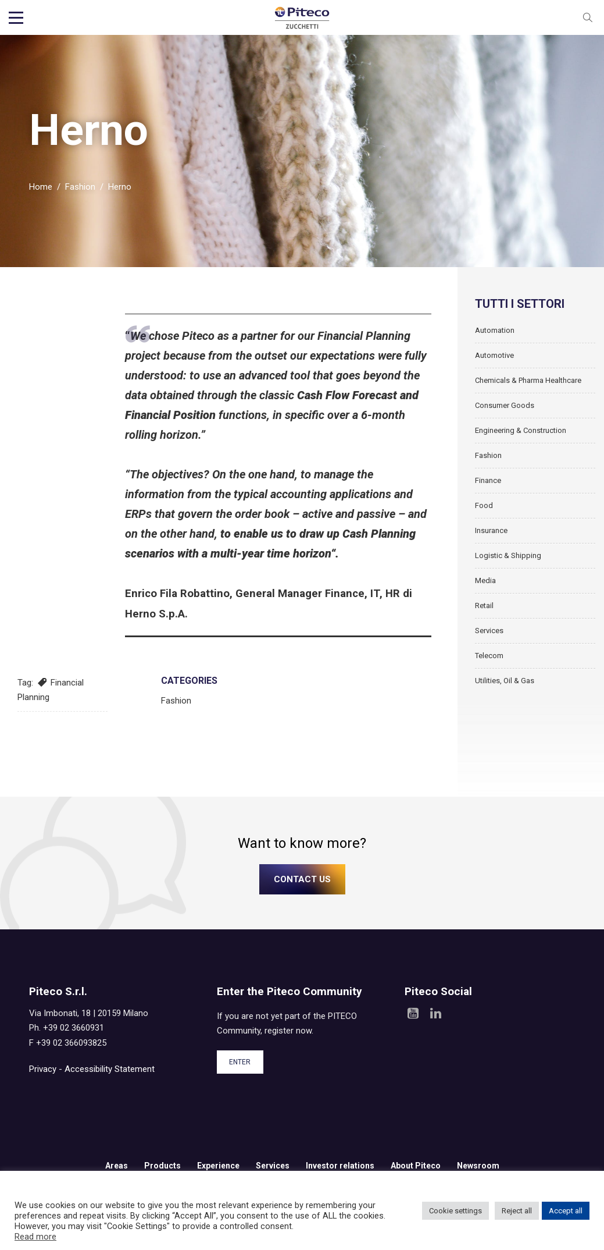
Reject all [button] (517, 1210)
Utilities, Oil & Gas (504, 687)
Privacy (42, 1075)
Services (489, 637)
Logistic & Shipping (508, 561)
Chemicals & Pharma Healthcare (528, 386)
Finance (488, 486)
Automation (494, 336)
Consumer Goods (504, 411)
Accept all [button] (565, 1210)
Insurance (491, 536)
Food (484, 511)
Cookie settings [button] (455, 1210)
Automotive (494, 361)
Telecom (489, 662)
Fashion (80, 193)
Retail (484, 612)
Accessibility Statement (110, 1075)
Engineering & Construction (520, 436)
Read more (35, 1236)
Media (485, 587)
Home (40, 193)
